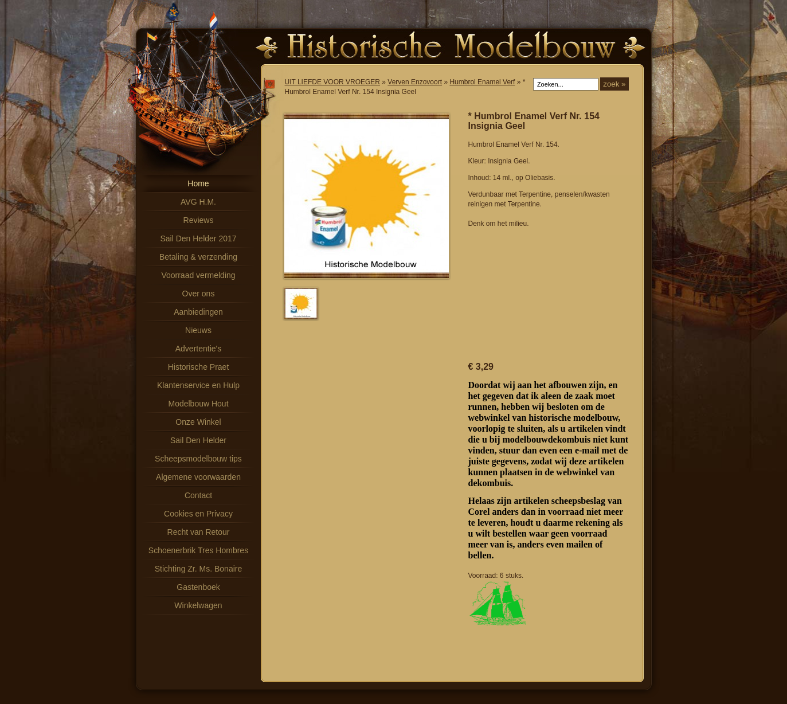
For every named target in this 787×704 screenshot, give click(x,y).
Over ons (198, 293)
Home (198, 183)
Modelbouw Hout (198, 403)
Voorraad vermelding (198, 275)
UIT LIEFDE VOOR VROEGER (332, 82)
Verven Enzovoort (414, 82)
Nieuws (198, 330)
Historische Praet (198, 366)
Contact (198, 495)
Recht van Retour (198, 532)
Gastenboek (198, 587)
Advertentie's (198, 348)
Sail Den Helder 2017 (198, 238)
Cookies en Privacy (198, 513)
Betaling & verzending (198, 256)
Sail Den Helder (198, 440)
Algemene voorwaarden (198, 477)
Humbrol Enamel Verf (482, 82)
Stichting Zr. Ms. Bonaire (198, 568)
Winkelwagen (198, 605)
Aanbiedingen (198, 311)
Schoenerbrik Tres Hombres (198, 550)
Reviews (198, 220)
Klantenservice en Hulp (198, 385)
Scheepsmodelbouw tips (198, 458)
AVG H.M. (198, 201)
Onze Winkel (198, 422)
